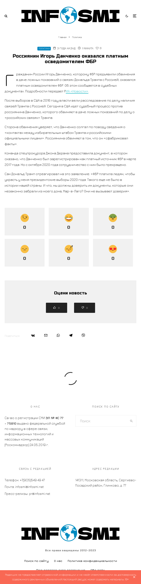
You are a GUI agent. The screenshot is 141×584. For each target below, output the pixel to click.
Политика (44, 48)
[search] (131, 420)
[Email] (46, 335)
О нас (58, 561)
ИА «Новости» (77, 91)
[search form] (101, 420)
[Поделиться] (33, 335)
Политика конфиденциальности (92, 561)
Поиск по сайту (36, 561)
